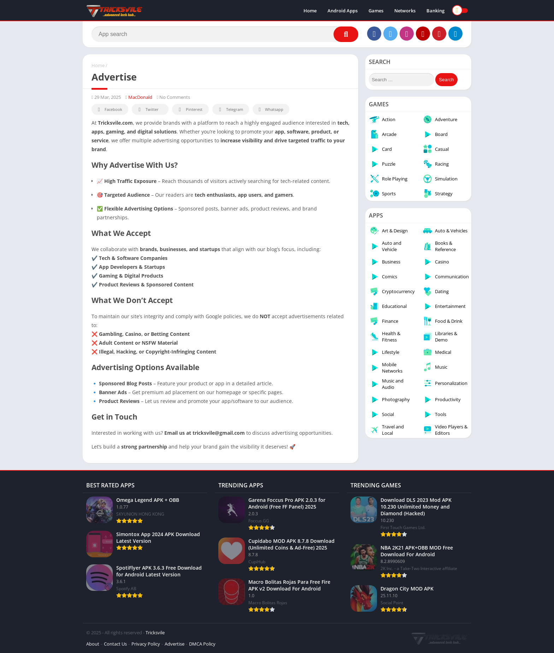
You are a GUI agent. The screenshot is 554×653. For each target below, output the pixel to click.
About (92, 644)
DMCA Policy (202, 644)
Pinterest (189, 109)
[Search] (225, 34)
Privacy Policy (145, 644)
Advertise (174, 644)
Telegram (230, 109)
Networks (405, 10)
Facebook (109, 109)
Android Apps (343, 10)
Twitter (147, 109)
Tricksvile (155, 632)
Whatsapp (270, 109)
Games (376, 10)
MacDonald (140, 97)
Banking (435, 10)
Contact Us (115, 644)
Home (310, 10)
